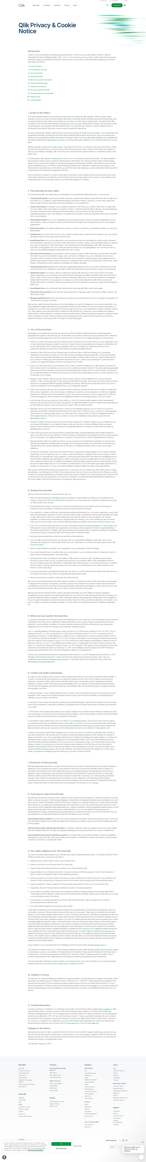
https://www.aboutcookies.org (49, 753)
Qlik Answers (54, 1090)
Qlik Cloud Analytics (56, 1088)
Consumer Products (91, 1096)
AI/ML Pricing (54, 1110)
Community (116, 1082)
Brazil (56, 968)
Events (115, 1077)
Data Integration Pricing (57, 1106)
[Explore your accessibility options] (4, 1157)
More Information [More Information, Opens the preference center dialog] (61, 1148)
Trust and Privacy (24, 1077)
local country (80, 126)
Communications (90, 1091)
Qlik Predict (53, 1092)
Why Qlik (21, 1073)
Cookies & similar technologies (41, 85)
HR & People (88, 1120)
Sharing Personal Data (38, 78)
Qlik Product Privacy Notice (94, 135)
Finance (87, 1113)
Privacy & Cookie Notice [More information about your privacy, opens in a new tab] (35, 1150)
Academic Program (24, 1111)
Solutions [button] (57, 7)
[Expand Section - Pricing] (52, 1102)
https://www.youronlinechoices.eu (105, 728)
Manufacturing (89, 1093)
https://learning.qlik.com (96, 527)
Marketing (88, 1111)
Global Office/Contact (25, 1120)
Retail (86, 1089)
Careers (21, 1116)
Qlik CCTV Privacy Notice (48, 144)
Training (115, 1084)
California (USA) (64, 968)
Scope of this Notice (37, 68)
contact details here (74, 1027)
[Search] (107, 7)
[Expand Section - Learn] (115, 1069)
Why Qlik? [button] (36, 7)
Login (125, 2)
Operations (88, 1116)
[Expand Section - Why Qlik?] (22, 1069)
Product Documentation (117, 1125)
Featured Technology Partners (25, 1085)
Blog (114, 1073)
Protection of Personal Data (40, 88)
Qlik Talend (53, 1077)
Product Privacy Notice (38, 547)
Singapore (78, 968)
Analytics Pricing (55, 1108)
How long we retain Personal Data (42, 92)
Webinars (116, 1097)
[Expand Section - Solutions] (88, 1069)
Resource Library (118, 1090)
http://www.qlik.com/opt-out (40, 420)
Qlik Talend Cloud (55, 1079)
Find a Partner (89, 1129)
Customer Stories (118, 1075)
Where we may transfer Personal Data (44, 82)
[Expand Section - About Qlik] (22, 1098)
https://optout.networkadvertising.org (74, 728)
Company (115, 2)
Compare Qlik (23, 1082)
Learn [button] (75, 7)
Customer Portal (118, 1120)
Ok (61, 1144)
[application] (141, 1157)
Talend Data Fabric (55, 1082)
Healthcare (88, 1080)
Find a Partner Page (47, 570)
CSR (20, 1106)
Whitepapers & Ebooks (120, 1095)
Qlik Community (60, 149)
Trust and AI (22, 1080)
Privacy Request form (86, 933)
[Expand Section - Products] (53, 1069)
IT (85, 1123)
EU (72, 968)
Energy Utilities (89, 1098)
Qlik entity (66, 126)
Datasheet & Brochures (120, 1102)
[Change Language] (125, 7)
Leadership (22, 1104)
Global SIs (88, 1131)
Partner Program (24, 1113)
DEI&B (20, 1109)
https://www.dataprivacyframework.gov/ (60, 661)
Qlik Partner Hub (59, 160)
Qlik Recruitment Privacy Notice (73, 142)
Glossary (116, 1080)
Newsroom (22, 1118)
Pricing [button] (66, 7)
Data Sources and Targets (27, 1088)
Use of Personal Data (38, 75)
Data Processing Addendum (38, 140)
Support (104, 2)
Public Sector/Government (91, 1083)
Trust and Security (24, 1075)
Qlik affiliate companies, (62, 500)
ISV (86, 1075)
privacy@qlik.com (95, 990)
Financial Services (90, 1077)
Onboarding (117, 1122)
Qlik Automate (54, 1095)
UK (89, 968)
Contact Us (117, 7)
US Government (89, 1086)
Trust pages (95, 787)
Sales (86, 1109)
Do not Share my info (76, 1150)
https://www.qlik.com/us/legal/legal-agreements (48, 664)
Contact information (37, 102)
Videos (115, 1100)
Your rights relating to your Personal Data (45, 95)
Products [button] (47, 7)
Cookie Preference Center (84, 746)
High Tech (88, 1100)
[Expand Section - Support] (116, 1112)
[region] (37, 1146)
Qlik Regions (22, 1091)
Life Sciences (89, 1103)
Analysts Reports (118, 1093)
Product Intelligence (91, 1118)
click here (83, 481)
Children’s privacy (36, 99)
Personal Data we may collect (41, 71)
